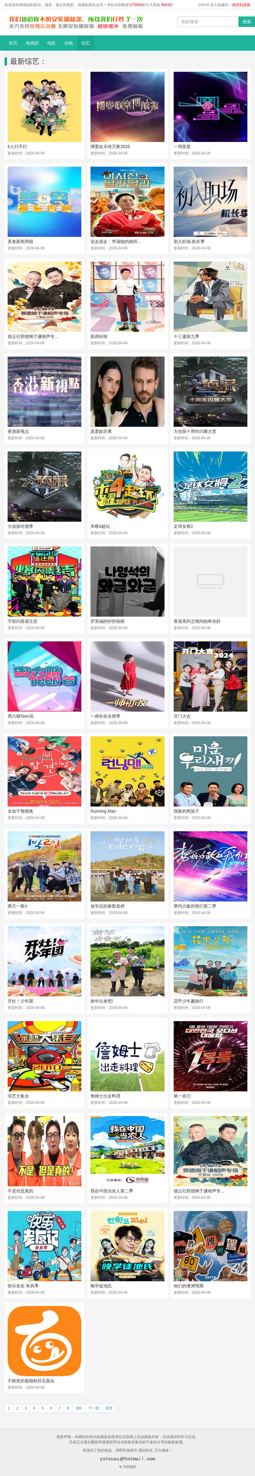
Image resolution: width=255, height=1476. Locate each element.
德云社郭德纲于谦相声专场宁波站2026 (199, 1190)
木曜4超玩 (100, 526)
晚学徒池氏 (101, 1285)
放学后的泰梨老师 (107, 906)
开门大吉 (182, 716)
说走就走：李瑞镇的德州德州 (116, 241)
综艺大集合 (18, 1095)
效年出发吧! (101, 1001)
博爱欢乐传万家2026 (110, 146)
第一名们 (182, 1095)
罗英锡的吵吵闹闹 (107, 621)
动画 (68, 43)
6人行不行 (17, 146)
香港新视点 (18, 431)
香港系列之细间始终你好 (197, 621)
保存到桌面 (241, 5)
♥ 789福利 (127, 1467)
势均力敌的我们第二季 (195, 906)
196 (79, 1408)
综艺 (85, 43)
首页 (13, 43)
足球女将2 (183, 526)
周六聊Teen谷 (21, 716)
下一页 (93, 1408)
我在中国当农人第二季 (111, 1190)
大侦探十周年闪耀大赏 (195, 431)
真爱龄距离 (101, 431)
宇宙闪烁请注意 (22, 621)
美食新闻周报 (20, 241)
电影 (51, 43)
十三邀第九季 (186, 336)
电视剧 (32, 43)
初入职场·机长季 (189, 241)
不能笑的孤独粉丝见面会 (31, 1380)
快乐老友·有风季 (23, 1285)
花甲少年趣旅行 (189, 1001)
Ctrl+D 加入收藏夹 (213, 5)
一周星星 (182, 146)
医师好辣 (99, 336)
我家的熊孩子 (186, 811)
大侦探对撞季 (20, 526)
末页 (109, 1408)
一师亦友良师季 (105, 716)
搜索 (247, 21)
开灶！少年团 (20, 1001)
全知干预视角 (20, 811)
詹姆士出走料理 (105, 1095)
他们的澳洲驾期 (189, 1285)
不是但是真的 (20, 1190)
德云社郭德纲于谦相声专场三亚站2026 (33, 336)
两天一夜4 (17, 906)
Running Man (103, 811)
